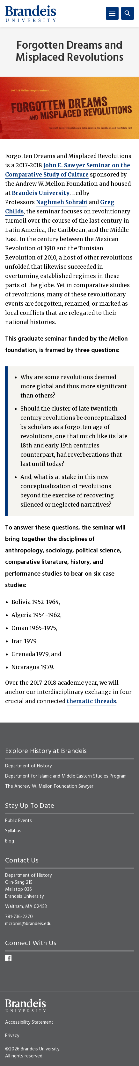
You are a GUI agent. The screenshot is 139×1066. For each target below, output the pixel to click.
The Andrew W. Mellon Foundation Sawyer (49, 786)
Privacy (12, 1036)
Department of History (28, 766)
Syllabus (13, 831)
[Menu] (112, 13)
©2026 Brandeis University (32, 1049)
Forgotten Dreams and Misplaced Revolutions (69, 52)
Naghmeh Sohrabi (61, 202)
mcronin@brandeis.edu (28, 924)
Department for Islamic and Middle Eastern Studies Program (66, 776)
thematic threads (91, 701)
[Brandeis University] (30, 13)
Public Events (18, 821)
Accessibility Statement (29, 1022)
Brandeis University (41, 193)
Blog (9, 841)
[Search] (127, 13)
